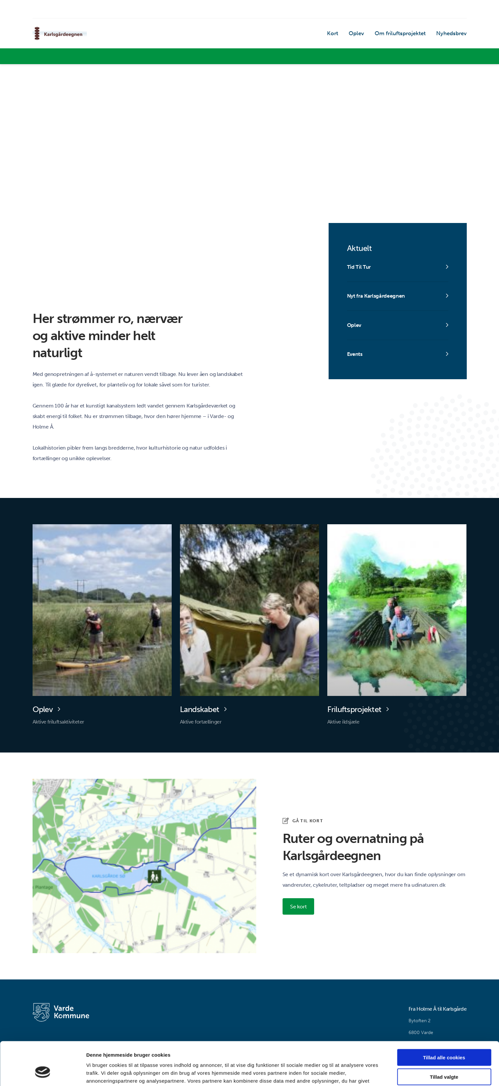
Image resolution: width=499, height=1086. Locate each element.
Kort (338, 34)
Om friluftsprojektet (403, 34)
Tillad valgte (444, 1040)
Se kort (298, 907)
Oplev (361, 34)
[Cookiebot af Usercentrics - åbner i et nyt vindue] (42, 1073)
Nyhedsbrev (452, 34)
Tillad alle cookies (444, 1020)
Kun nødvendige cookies (444, 1059)
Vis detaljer (342, 1073)
